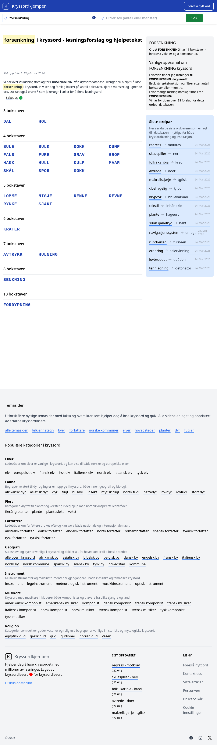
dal (7, 121)
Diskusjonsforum (18, 683)
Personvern (192, 690)
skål (8, 170)
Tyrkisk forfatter (42, 538)
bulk (44, 146)
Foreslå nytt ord (195, 665)
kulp (79, 162)
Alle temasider (16, 430)
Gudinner (68, 636)
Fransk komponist (149, 603)
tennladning (158, 268)
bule (8, 146)
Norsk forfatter (108, 531)
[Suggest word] (199, 6)
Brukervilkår (193, 699)
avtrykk (12, 254)
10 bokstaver (15, 294)
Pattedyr (150, 492)
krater (11, 229)
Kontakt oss (192, 673)
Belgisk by (112, 557)
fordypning (17, 304)
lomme (10, 196)
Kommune (137, 564)
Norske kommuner (103, 430)
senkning (14, 279)
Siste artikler (193, 682)
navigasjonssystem (164, 232)
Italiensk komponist (20, 610)
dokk (79, 146)
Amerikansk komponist (23, 603)
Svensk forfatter (195, 531)
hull (44, 162)
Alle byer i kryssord (20, 557)
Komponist (90, 603)
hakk (8, 162)
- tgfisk (128, 712)
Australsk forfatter (19, 531)
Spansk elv (124, 472)
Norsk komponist (53, 610)
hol (43, 121)
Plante (37, 511)
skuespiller (157, 153)
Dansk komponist (117, 603)
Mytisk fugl (110, 492)
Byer (61, 430)
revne (116, 196)
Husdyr (77, 492)
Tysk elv (142, 472)
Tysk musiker (15, 616)
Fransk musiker (179, 603)
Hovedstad (116, 564)
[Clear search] (93, 18)
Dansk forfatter (50, 531)
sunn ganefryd (160, 223)
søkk (79, 170)
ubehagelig (158, 188)
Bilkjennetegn (43, 430)
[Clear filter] (142, 18)
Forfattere (77, 430)
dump (114, 146)
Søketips (12, 98)
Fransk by (170, 557)
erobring (156, 250)
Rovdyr (166, 492)
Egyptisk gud (15, 636)
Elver (127, 430)
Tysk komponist (172, 610)
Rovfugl (181, 492)
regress (155, 145)
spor (44, 170)
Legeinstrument (39, 583)
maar (114, 162)
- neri (125, 677)
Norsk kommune (36, 564)
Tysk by (98, 564)
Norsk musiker (83, 610)
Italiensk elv (83, 472)
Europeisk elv (24, 472)
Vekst (72, 511)
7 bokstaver (14, 243)
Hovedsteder (145, 430)
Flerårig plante (16, 511)
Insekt (92, 492)
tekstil (154, 205)
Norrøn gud (88, 636)
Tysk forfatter (15, 538)
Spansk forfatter (165, 531)
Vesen (106, 636)
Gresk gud (38, 636)
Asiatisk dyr (39, 492)
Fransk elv (46, 472)
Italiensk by (191, 557)
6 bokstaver (14, 218)
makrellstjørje (160, 179)
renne (81, 196)
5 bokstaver (14, 185)
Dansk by (131, 557)
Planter (164, 430)
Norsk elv (104, 472)
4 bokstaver (14, 135)
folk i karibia (159, 162)
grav (79, 154)
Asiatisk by (71, 557)
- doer (123, 700)
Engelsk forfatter (79, 531)
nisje (45, 196)
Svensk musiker (144, 610)
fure (44, 154)
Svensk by (81, 564)
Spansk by (61, 564)
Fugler (189, 430)
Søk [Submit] (194, 18)
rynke (10, 204)
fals (8, 154)
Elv (7, 472)
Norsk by (12, 564)
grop (114, 154)
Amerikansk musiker (62, 603)
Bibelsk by (91, 557)
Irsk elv (64, 472)
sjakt (45, 204)
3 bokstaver (14, 110)
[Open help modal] (21, 97)
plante (154, 214)
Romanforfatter (137, 531)
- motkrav (126, 665)
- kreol (127, 689)
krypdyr (155, 197)
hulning (48, 254)
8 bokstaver (14, 268)
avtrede (155, 171)
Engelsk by (150, 557)
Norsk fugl (131, 492)
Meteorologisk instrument (76, 583)
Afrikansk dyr (15, 492)
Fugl (65, 492)
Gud (53, 636)
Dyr (177, 430)
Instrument (14, 583)
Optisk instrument (149, 583)
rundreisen (158, 242)
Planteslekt (55, 511)
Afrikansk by (48, 557)
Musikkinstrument (116, 583)
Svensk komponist (113, 610)
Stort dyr (198, 492)
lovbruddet (158, 259)
